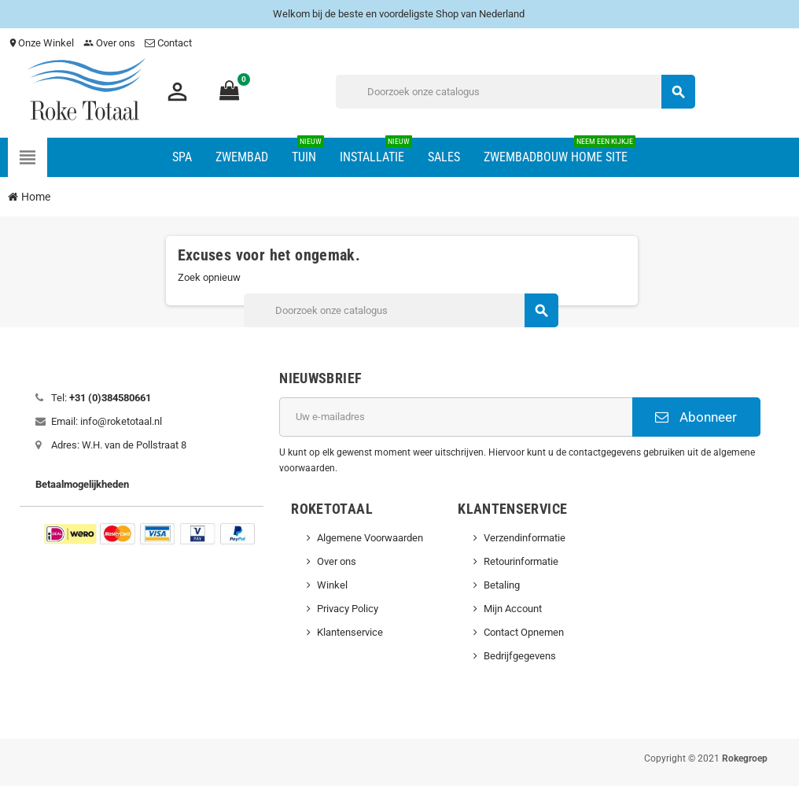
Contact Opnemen (524, 632)
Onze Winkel (41, 43)
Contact (169, 43)
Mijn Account (513, 608)
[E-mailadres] (455, 417)
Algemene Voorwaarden (370, 538)
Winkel (332, 585)
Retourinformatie (521, 561)
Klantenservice (350, 632)
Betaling (502, 585)
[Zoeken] (515, 92)
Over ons (109, 43)
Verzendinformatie (524, 538)
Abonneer (696, 417)
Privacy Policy (347, 608)
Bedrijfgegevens (520, 656)
